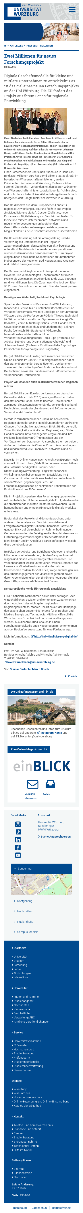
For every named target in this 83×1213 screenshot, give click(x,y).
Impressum (19, 1207)
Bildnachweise (22, 1173)
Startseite (19, 948)
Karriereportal (21, 1010)
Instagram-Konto (51, 732)
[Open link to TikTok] (16, 832)
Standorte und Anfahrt (26, 1129)
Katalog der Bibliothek (26, 1106)
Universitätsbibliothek (26, 1041)
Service (17, 1033)
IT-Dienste (19, 1046)
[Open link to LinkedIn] (16, 840)
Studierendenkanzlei (25, 1062)
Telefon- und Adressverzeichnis (32, 1125)
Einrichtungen (21, 974)
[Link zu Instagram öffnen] (16, 824)
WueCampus (21, 1093)
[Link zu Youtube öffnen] (16, 855)
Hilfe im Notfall (22, 1150)
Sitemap (18, 1169)
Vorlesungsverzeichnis (27, 1098)
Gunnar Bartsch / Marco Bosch (29, 669)
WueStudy (19, 1089)
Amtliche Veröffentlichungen (30, 1022)
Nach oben (19, 1177)
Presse (17, 1134)
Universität (19, 957)
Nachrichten (20, 1005)
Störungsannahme (24, 1142)
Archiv (46, 794)
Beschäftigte (21, 1014)
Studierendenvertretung (27, 1066)
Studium (18, 961)
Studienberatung (23, 1054)
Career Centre (21, 1070)
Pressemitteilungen (40, 45)
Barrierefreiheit (61, 1207)
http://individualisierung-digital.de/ (56, 636)
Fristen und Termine (25, 997)
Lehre (16, 969)
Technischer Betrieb (25, 1146)
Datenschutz (39, 1207)
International (20, 978)
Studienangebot (22, 1001)
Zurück (72, 676)
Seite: (15, 1195)
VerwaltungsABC (23, 1018)
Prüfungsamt (21, 1058)
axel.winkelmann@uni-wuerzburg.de (31, 662)
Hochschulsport (23, 1050)
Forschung (19, 965)
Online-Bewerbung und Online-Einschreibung (40, 1102)
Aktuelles (16, 45)
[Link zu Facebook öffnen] (16, 847)
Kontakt (45, 815)
